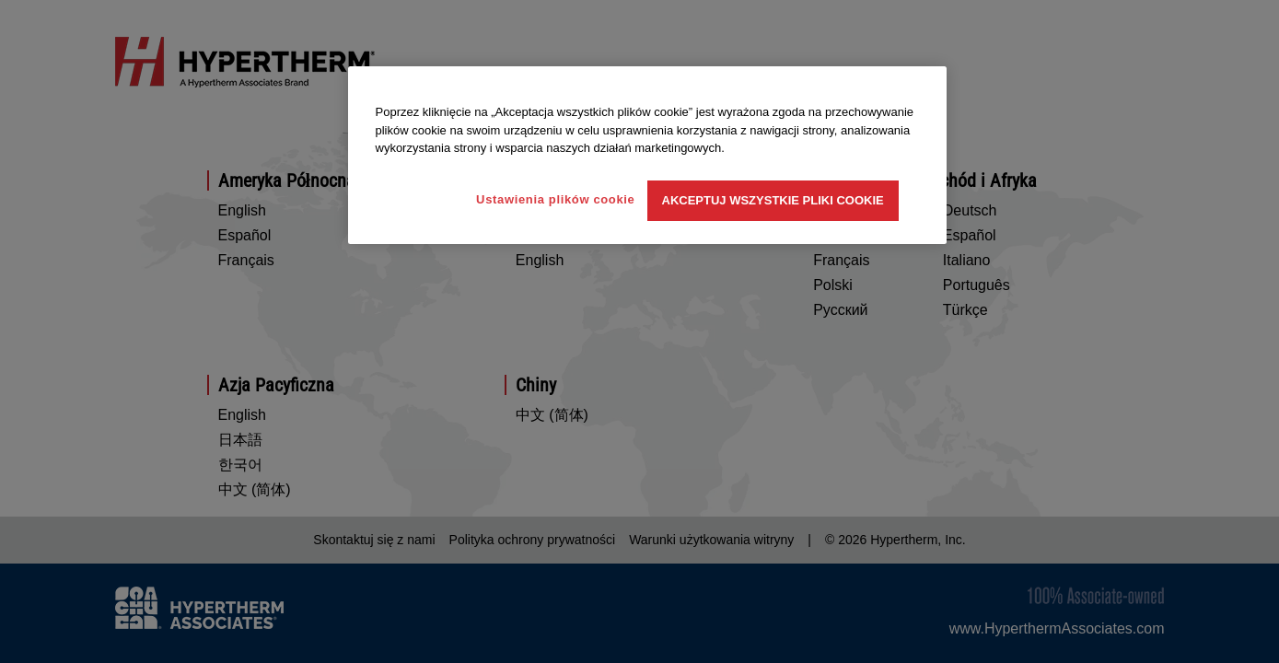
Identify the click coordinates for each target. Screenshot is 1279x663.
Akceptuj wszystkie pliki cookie (773, 200)
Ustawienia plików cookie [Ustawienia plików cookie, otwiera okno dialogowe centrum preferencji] (555, 199)
